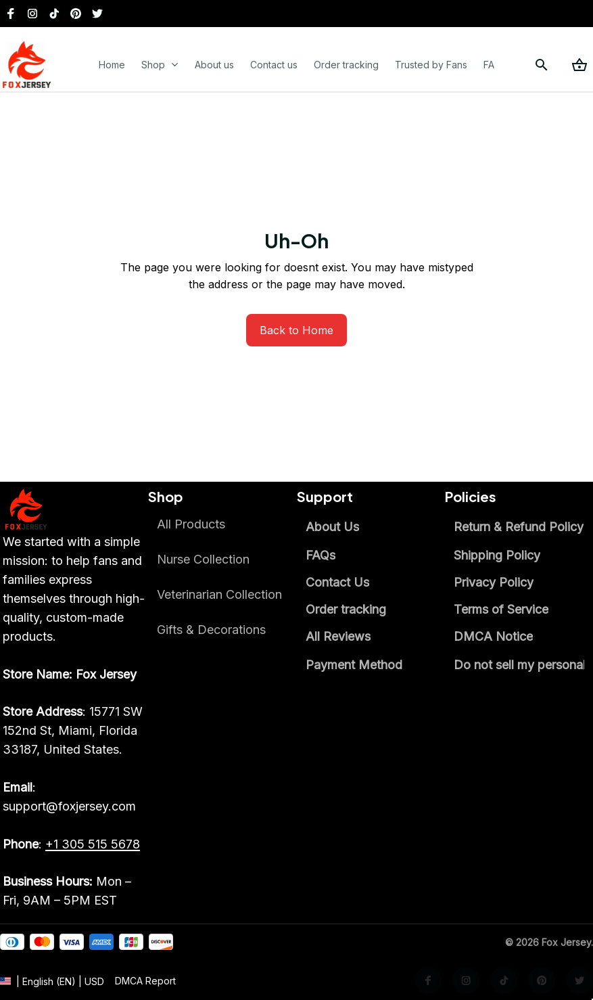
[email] (75, 797)
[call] (92, 844)
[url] (145, 992)
